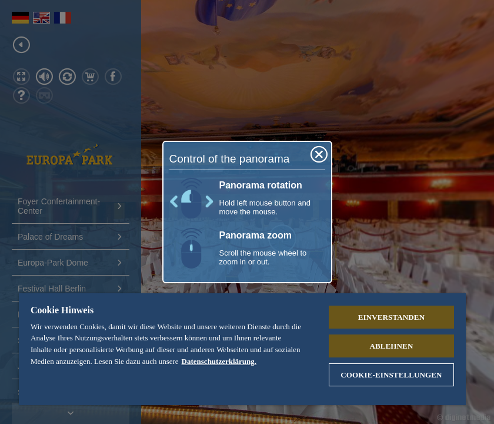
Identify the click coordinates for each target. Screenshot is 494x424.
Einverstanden (391, 317)
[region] (242, 349)
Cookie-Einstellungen (391, 374)
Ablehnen (391, 346)
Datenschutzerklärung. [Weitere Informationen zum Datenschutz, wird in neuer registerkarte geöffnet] (219, 361)
